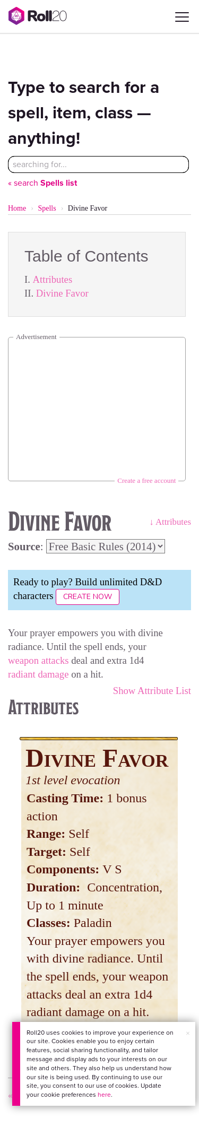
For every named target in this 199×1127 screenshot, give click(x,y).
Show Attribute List (152, 690)
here (104, 1094)
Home (17, 208)
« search (42, 183)
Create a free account (146, 480)
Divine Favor (62, 293)
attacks (55, 660)
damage (53, 674)
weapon (23, 660)
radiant (22, 674)
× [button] (188, 1033)
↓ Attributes (170, 522)
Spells (47, 208)
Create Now (87, 597)
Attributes (53, 279)
